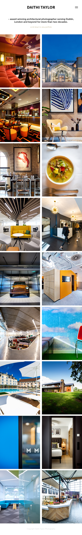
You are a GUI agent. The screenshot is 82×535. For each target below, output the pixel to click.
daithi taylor (41, 7)
